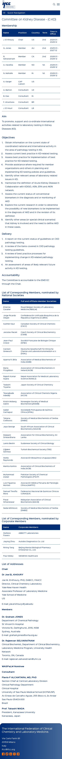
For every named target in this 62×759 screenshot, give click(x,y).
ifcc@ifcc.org (8, 749)
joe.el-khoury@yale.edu (21, 603)
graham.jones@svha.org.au (23, 635)
